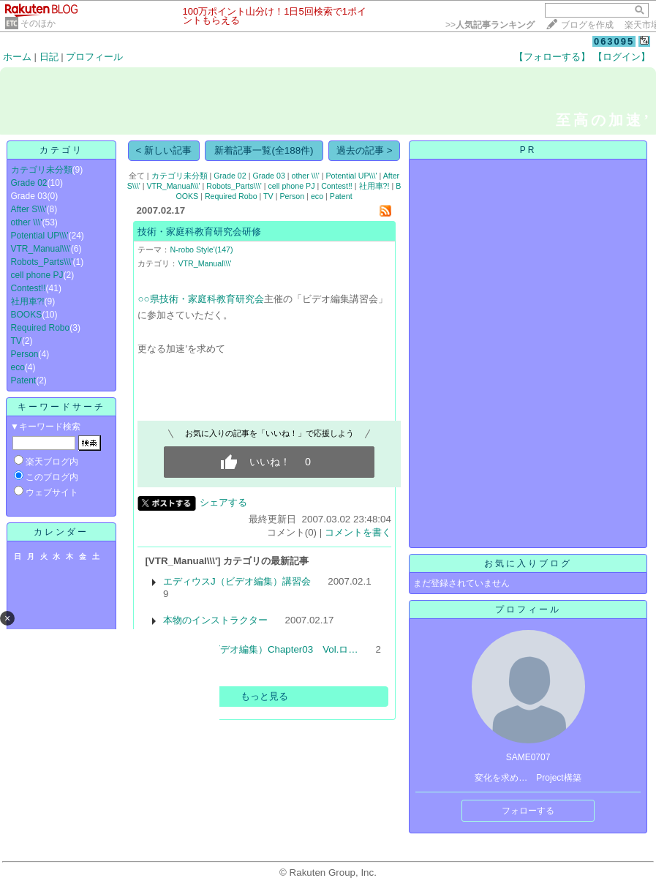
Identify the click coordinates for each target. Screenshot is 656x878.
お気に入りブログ (528, 563)
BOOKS (26, 314)
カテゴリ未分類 (41, 170)
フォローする (528, 811)
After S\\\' (29, 209)
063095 (614, 41)
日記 (49, 56)
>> (490, 25)
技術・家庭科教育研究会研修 (199, 231)
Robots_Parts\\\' (42, 262)
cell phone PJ (37, 275)
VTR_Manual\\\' (41, 249)
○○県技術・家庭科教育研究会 (200, 298)
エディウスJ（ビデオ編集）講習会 (237, 581)
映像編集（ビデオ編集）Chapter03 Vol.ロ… (260, 649)
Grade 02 (29, 183)
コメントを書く (358, 532)
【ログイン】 (621, 56)
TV (16, 341)
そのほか (38, 23)
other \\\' (26, 222)
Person (25, 354)
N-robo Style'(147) (201, 249)
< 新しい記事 (164, 150)
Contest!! (28, 288)
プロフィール (94, 56)
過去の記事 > (364, 150)
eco (18, 367)
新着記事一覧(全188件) (263, 150)
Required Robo (40, 328)
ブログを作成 (587, 25)
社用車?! (28, 301)
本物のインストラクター (215, 620)
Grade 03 (268, 175)
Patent (24, 380)
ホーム (17, 56)
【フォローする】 (552, 56)
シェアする (223, 502)
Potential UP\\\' (40, 235)
